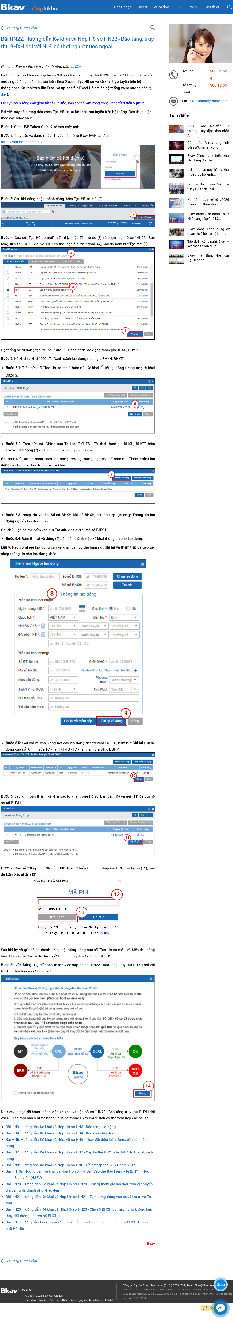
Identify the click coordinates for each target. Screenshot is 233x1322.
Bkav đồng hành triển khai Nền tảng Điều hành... (208, 157)
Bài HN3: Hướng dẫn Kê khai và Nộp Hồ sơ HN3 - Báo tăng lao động (61, 1126)
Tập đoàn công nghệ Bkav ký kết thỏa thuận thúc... (208, 243)
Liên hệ (109, 1300)
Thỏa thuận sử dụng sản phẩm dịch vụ (82, 1300)
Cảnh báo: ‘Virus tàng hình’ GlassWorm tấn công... (208, 144)
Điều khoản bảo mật (35, 1300)
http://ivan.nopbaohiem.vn (23, 141)
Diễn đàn (53, 1300)
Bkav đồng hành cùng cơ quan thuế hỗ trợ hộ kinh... (208, 231)
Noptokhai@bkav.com (210, 101)
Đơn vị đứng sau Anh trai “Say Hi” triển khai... (208, 186)
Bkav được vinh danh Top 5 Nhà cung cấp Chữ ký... (208, 216)
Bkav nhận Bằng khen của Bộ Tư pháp (208, 257)
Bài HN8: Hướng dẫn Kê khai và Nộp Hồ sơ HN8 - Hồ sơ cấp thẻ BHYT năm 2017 (70, 1164)
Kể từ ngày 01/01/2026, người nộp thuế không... (208, 201)
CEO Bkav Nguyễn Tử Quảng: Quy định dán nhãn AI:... (208, 131)
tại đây (75, 66)
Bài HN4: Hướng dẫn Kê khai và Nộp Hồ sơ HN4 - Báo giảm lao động (61, 1133)
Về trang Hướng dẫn (22, 28)
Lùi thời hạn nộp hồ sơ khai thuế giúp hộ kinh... (208, 172)
